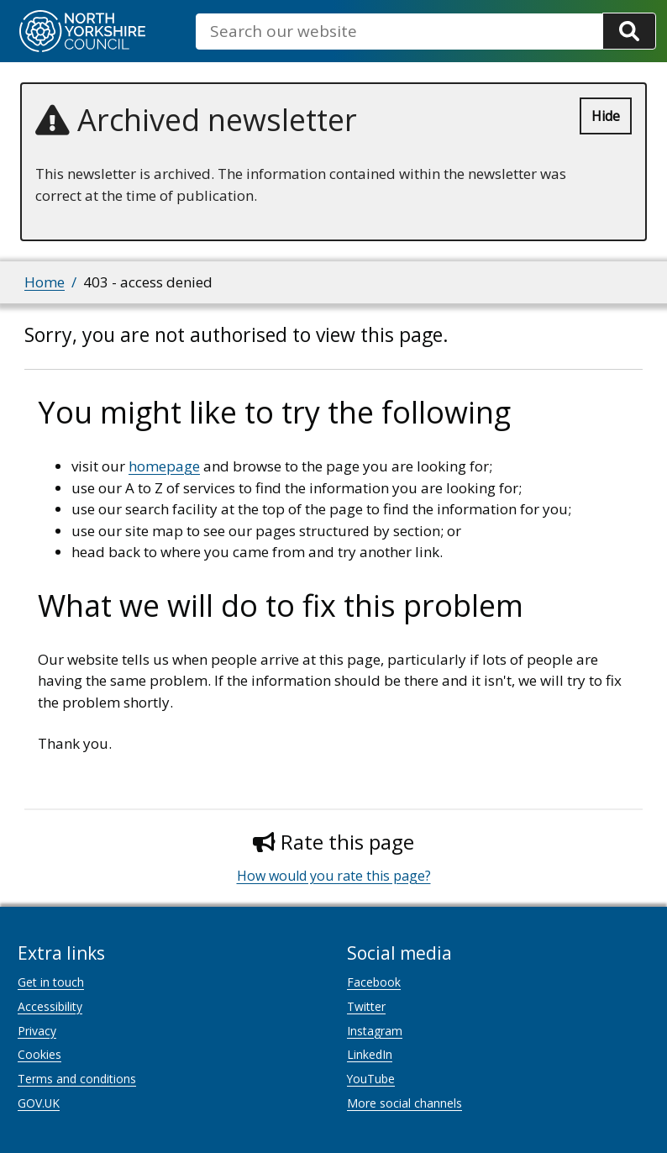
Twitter (366, 1006)
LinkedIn (369, 1054)
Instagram (374, 1031)
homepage (164, 466)
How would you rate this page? (334, 875)
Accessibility (50, 1006)
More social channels (404, 1103)
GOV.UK (39, 1103)
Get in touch (51, 982)
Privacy (37, 1031)
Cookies (39, 1054)
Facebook (374, 982)
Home (44, 282)
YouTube (371, 1079)
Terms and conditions (77, 1079)
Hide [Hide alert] (605, 116)
